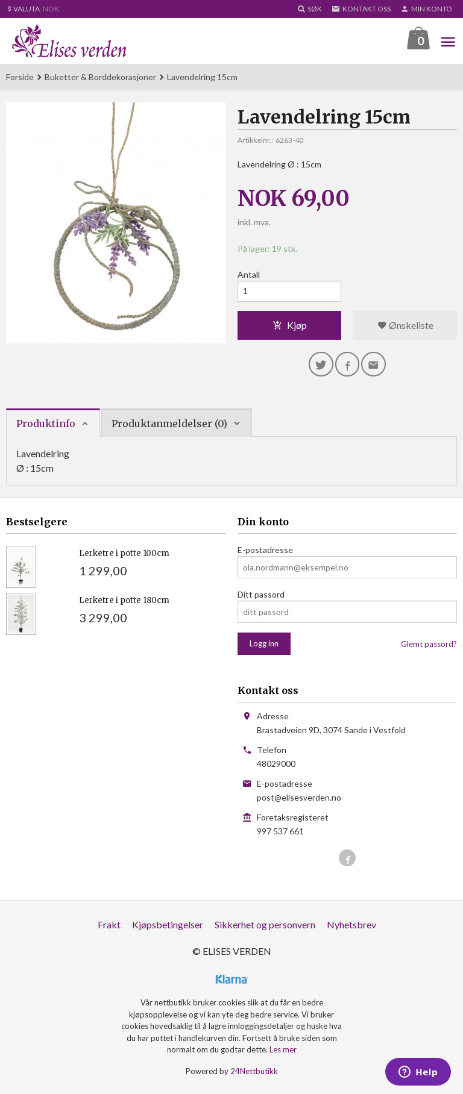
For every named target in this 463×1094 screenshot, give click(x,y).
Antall (249, 275)
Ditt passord (261, 599)
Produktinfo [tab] (45, 428)
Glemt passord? (429, 649)
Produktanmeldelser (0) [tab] (169, 428)
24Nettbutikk (254, 1075)
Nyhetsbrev (351, 929)
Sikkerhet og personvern (265, 929)
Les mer (283, 1054)
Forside (20, 77)
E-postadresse (265, 554)
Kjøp (289, 327)
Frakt (109, 929)
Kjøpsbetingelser (167, 929)
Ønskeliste (405, 327)
